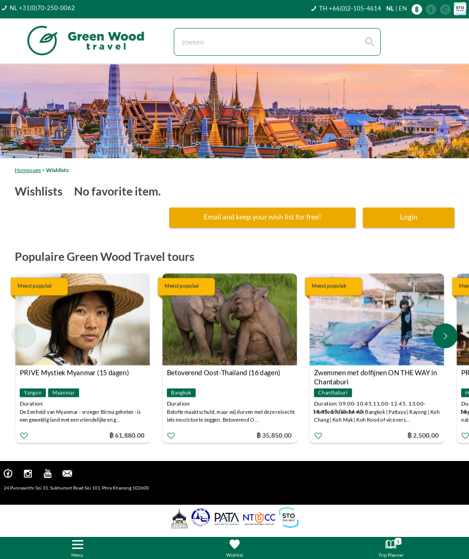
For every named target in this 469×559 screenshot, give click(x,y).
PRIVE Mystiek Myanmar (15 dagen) (74, 372)
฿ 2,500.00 (423, 434)
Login (409, 216)
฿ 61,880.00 (126, 434)
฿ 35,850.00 (274, 434)
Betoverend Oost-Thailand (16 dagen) (223, 372)
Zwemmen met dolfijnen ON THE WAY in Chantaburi (375, 373)
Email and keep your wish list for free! (262, 216)
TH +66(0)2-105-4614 (350, 8)
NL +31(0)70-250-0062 (42, 8)
